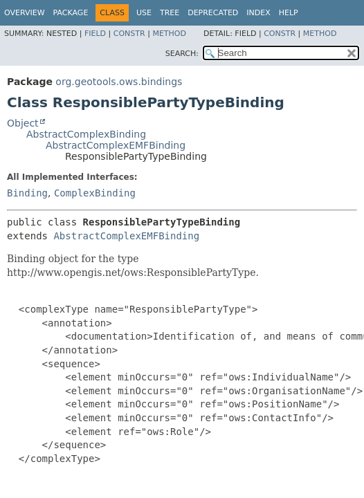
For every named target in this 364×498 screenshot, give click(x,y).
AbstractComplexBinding (86, 134)
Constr (129, 33)
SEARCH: (182, 53)
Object (23, 123)
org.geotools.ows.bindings (118, 81)
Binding (27, 193)
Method (169, 33)
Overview (24, 12)
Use (144, 12)
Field (95, 33)
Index (258, 12)
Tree (169, 12)
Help (288, 12)
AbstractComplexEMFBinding (115, 145)
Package (71, 12)
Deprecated (213, 12)
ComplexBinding (95, 193)
